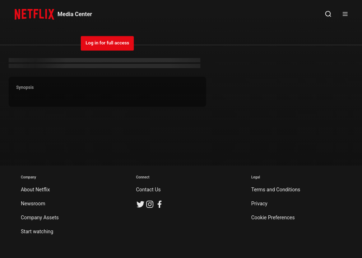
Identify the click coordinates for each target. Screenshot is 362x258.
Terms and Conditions (276, 189)
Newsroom (33, 203)
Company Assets (40, 217)
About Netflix (35, 189)
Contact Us (148, 189)
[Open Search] (328, 14)
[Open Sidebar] (345, 14)
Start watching (37, 231)
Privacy (259, 203)
